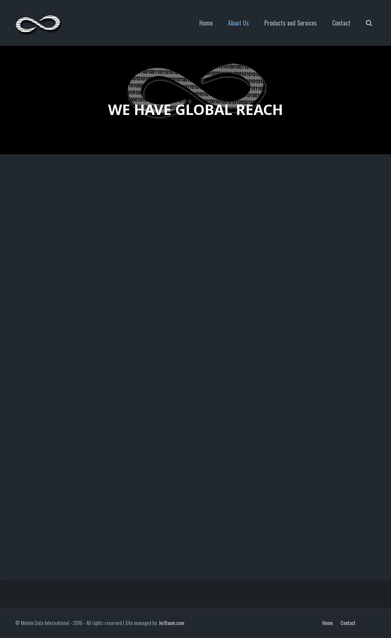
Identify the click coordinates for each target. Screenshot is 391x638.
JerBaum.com (171, 623)
